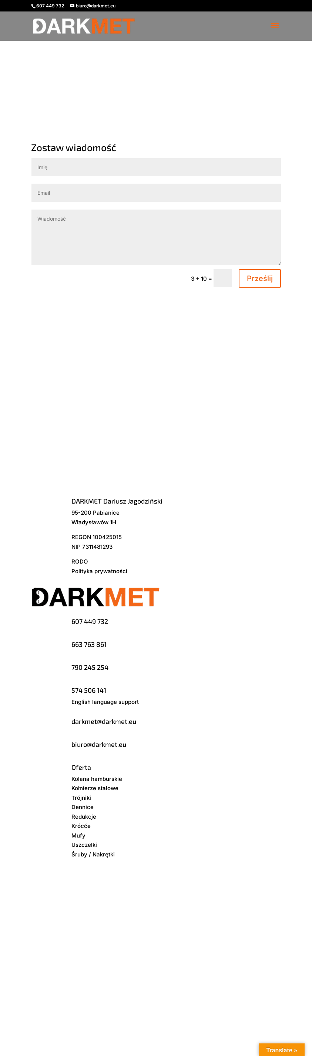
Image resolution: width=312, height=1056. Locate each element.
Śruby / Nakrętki (93, 854)
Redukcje (83, 816)
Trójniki (81, 797)
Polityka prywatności (99, 571)
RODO (79, 561)
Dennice (82, 807)
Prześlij (260, 278)
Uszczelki (84, 844)
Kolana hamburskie (96, 778)
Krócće (81, 825)
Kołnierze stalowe (94, 788)
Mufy (78, 835)
